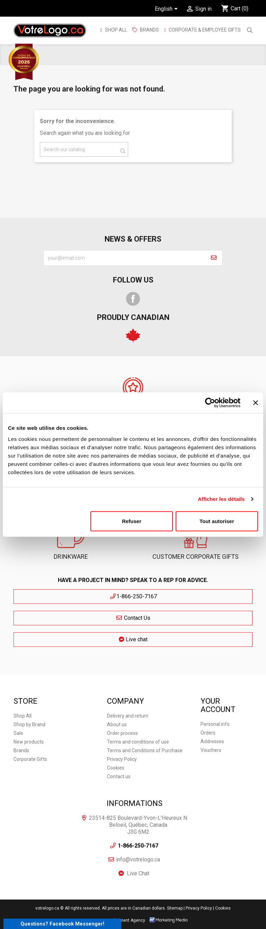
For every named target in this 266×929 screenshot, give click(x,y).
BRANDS (149, 30)
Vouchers (211, 750)
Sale (18, 733)
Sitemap (175, 908)
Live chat (133, 639)
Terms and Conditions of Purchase (145, 750)
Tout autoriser (217, 521)
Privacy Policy (122, 759)
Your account (218, 705)
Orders (208, 733)
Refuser (131, 521)
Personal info (215, 724)
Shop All (115, 30)
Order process (122, 733)
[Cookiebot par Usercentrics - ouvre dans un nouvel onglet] (210, 403)
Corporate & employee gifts (204, 30)
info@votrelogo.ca (138, 859)
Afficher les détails (221, 499)
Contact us (119, 776)
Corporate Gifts (30, 759)
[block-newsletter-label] (125, 258)
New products (29, 742)
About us (117, 724)
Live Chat (138, 873)
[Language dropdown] (167, 9)
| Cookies (222, 908)
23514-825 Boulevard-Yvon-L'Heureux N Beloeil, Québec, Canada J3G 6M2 (138, 825)
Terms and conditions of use (138, 742)
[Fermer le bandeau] (255, 402)
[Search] (84, 149)
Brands (21, 750)
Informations (134, 803)
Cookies (115, 768)
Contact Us (133, 618)
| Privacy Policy (198, 908)
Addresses (212, 741)
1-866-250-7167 (133, 596)
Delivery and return (127, 716)
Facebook (133, 299)
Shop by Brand (29, 724)
